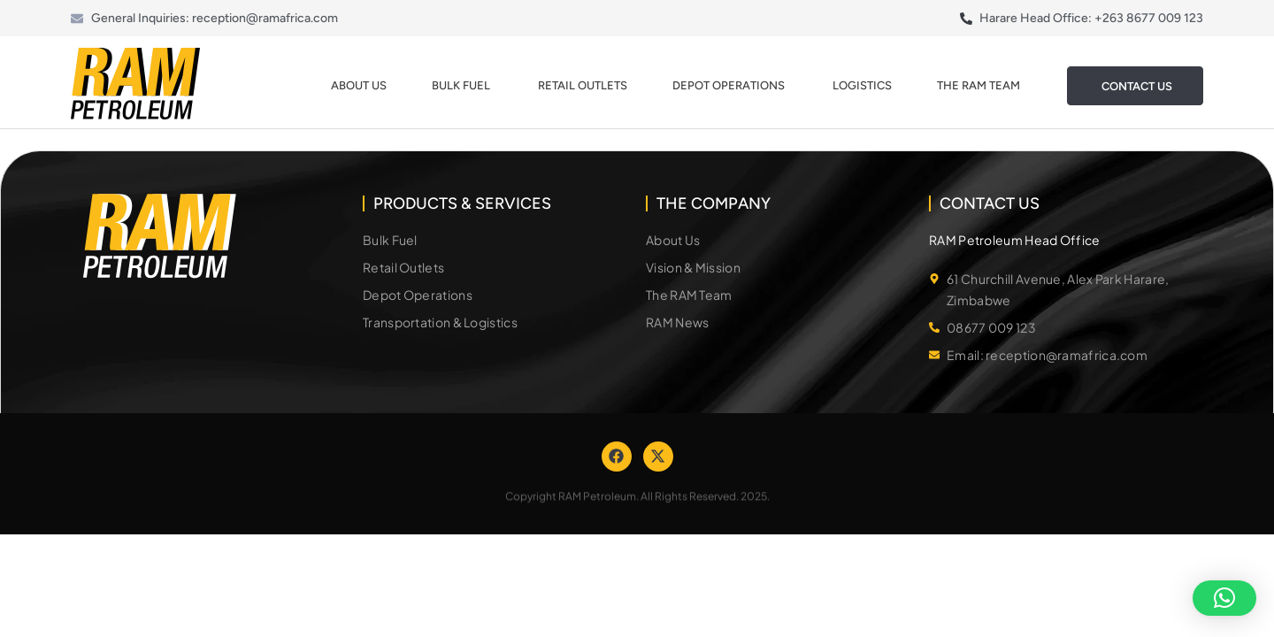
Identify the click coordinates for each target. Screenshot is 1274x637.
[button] (1224, 598)
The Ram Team (980, 85)
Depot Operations (729, 85)
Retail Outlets (582, 85)
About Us (359, 85)
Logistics (862, 85)
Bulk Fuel (462, 85)
